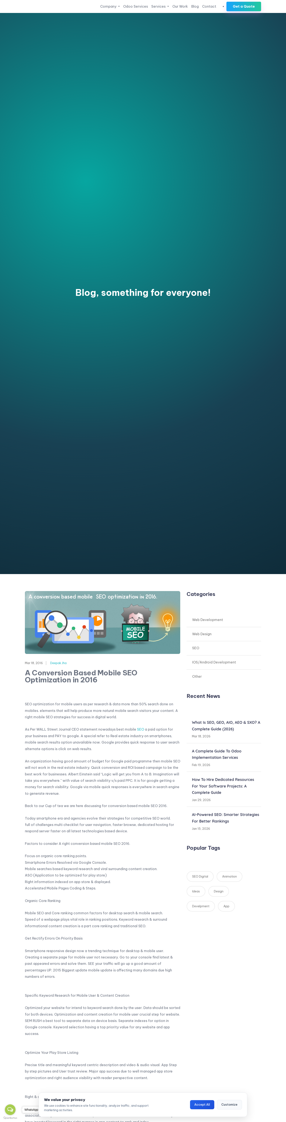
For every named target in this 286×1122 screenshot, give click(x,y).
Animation (229, 876)
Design (218, 891)
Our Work (180, 6)
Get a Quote (244, 6)
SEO (140, 729)
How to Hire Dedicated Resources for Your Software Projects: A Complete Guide (223, 786)
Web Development (207, 620)
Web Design (202, 634)
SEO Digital (200, 876)
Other (197, 676)
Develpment (200, 906)
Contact (209, 6)
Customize (229, 1104)
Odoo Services (135, 6)
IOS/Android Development (214, 662)
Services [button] (158, 6)
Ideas (196, 891)
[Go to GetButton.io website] (10, 1117)
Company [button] (108, 6)
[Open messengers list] (10, 1109)
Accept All (202, 1104)
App (226, 906)
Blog (195, 6)
